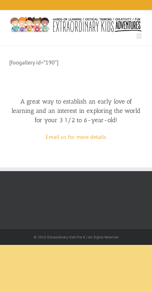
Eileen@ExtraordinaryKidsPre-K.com (76, 4)
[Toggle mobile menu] (139, 36)
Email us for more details (76, 136)
